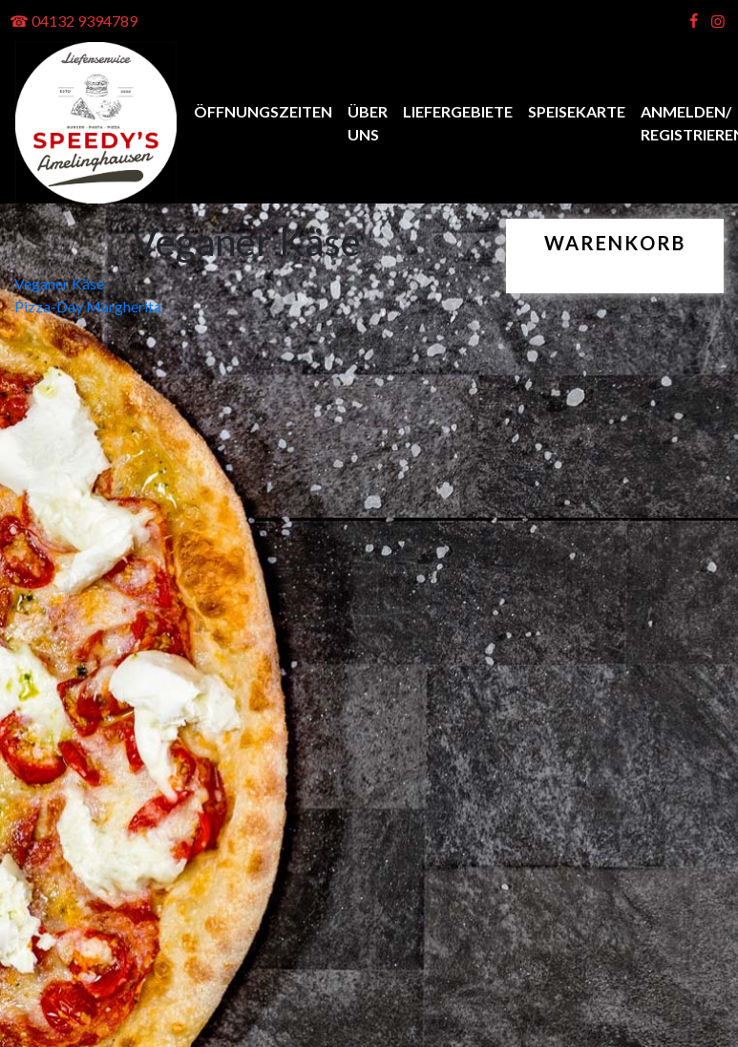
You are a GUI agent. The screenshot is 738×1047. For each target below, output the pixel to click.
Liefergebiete (458, 111)
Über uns (368, 122)
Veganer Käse (59, 283)
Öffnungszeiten (263, 111)
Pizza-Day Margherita (87, 306)
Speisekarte (576, 111)
